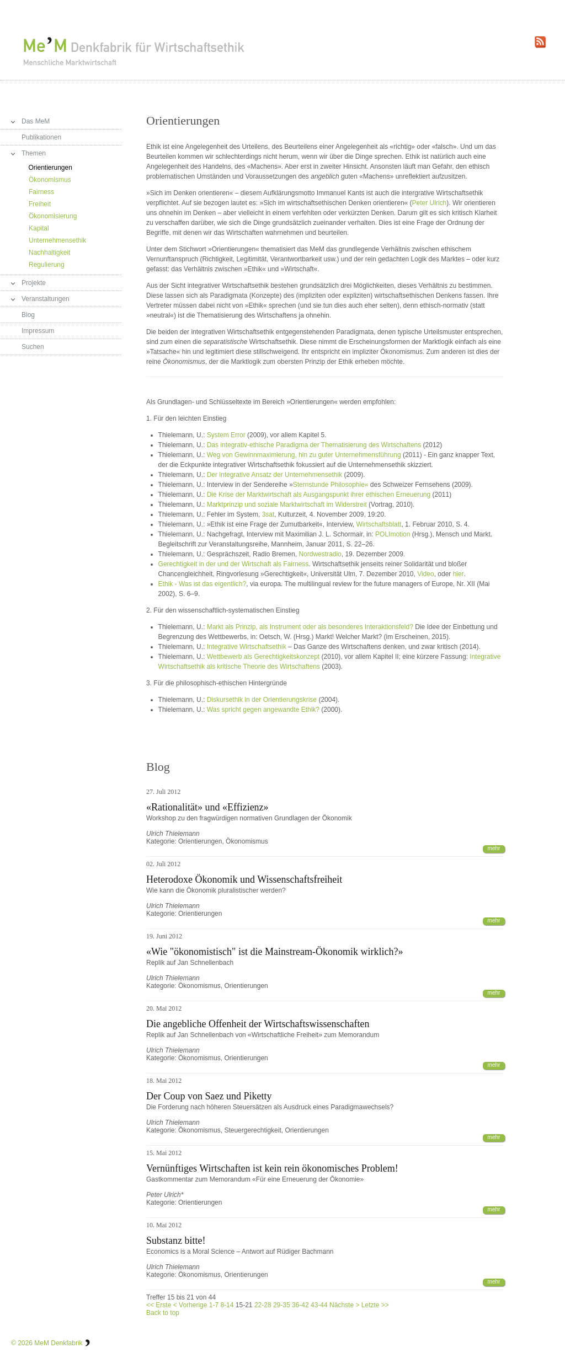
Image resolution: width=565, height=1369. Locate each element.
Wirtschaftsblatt (378, 524)
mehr (494, 848)
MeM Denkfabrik (58, 1343)
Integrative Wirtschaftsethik (246, 647)
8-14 (226, 1305)
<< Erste (158, 1305)
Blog (28, 315)
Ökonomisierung (53, 216)
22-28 (262, 1305)
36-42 (300, 1305)
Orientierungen (50, 167)
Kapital (39, 228)
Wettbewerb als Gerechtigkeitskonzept (263, 657)
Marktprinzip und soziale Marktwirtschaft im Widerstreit (287, 504)
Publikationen (41, 137)
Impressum (38, 331)
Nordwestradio (320, 554)
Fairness (41, 192)
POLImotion (392, 534)
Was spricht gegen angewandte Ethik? (263, 709)
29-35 (281, 1305)
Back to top (162, 1313)
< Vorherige (190, 1305)
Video (425, 574)
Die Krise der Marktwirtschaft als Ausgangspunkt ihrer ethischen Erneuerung (319, 494)
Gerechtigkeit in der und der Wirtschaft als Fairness (233, 564)
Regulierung (47, 265)
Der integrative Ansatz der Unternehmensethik (274, 475)
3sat (268, 514)
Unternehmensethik (57, 240)
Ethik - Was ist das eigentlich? (202, 584)
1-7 (213, 1305)
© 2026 (22, 1343)
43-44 (319, 1305)
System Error (226, 435)
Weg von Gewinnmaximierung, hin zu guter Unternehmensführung (304, 455)
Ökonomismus (50, 180)
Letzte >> (375, 1305)
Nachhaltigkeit (49, 252)
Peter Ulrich (429, 203)
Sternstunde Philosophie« (331, 484)
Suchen (33, 347)
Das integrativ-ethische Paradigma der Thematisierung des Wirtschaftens (314, 445)
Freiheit (40, 204)
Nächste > (344, 1305)
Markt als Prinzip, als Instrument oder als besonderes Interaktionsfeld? (311, 627)
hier (458, 574)
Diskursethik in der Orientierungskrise (262, 700)
